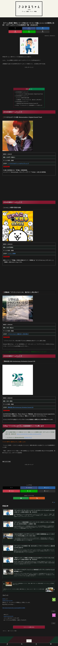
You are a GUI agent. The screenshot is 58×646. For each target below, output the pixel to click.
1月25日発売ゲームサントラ (22, 98)
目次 (27, 85)
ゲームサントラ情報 (6, 458)
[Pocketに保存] (33, 28)
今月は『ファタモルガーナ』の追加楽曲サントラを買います (29, 102)
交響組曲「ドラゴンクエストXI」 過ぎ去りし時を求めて (29, 96)
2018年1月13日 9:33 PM (8, 614)
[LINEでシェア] (42, 28)
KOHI (3, 597)
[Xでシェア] (6, 28)
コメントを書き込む (29, 625)
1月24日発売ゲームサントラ (22, 92)
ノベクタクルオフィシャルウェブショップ (18, 160)
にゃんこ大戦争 (12, 250)
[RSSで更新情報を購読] (30, 495)
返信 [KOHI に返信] (53, 609)
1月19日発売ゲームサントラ (22, 88)
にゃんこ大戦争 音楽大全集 (23, 94)
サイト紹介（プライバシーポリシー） (29, 642)
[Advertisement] (29, 73)
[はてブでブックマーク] (24, 28)
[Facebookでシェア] (15, 28)
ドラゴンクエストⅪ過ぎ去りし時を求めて (18, 331)
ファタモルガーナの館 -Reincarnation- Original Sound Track (30, 90)
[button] (51, 28)
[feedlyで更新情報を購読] (27, 495)
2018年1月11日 (28, 434)
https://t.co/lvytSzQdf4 (22, 431)
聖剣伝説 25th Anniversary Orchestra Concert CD (27, 100)
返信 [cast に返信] (53, 621)
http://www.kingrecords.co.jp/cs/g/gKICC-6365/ (13, 606)
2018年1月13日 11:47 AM (7, 599)
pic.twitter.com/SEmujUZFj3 (34, 431)
